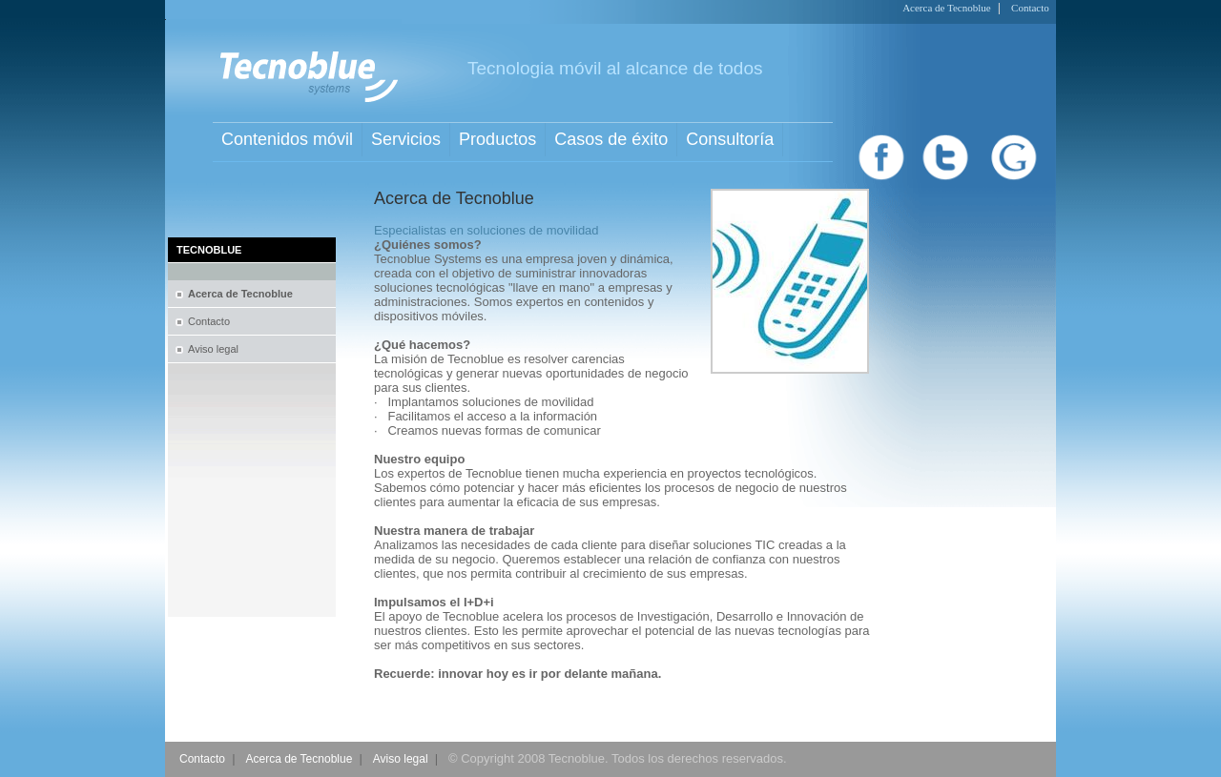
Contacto (1030, 7)
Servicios (406, 139)
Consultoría (730, 139)
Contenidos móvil (287, 139)
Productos (497, 139)
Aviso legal (213, 349)
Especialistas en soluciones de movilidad (486, 230)
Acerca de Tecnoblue (946, 7)
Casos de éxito (611, 139)
